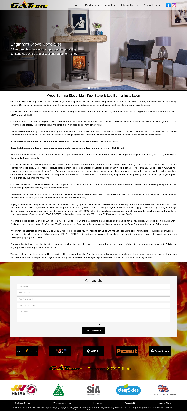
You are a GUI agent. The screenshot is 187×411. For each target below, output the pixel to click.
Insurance (98, 403)
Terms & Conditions (62, 403)
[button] (92, 5)
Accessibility (130, 403)
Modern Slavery (165, 403)
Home (76, 5)
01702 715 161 (119, 368)
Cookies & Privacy (23, 403)
